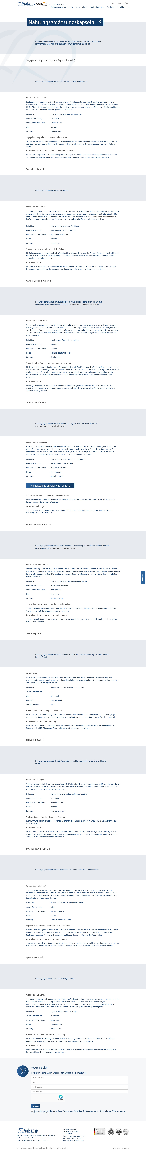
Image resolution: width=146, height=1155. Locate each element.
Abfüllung (110, 8)
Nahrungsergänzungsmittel (61, 8)
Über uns (113, 3)
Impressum (116, 1148)
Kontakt (120, 3)
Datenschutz (125, 1148)
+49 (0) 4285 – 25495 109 (73, 1138)
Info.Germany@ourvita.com (75, 1140)
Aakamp (29, 1148)
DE (124, 3)
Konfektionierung (96, 8)
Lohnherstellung (81, 8)
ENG (127, 3)
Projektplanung (123, 8)
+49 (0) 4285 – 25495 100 (75, 1136)
